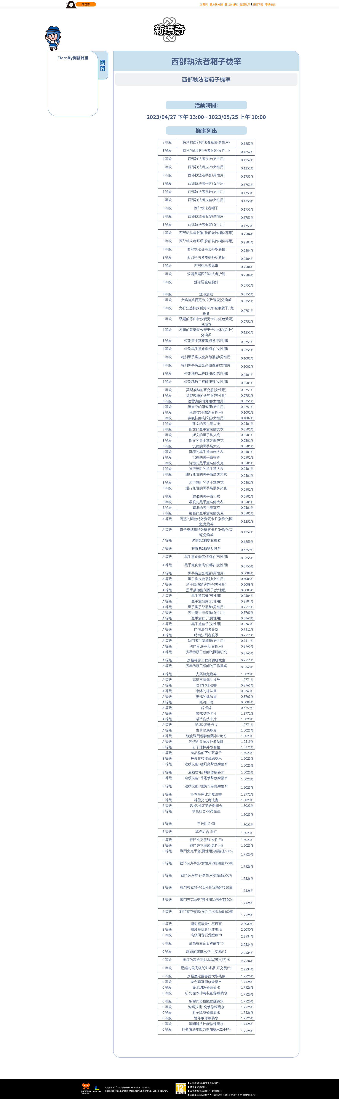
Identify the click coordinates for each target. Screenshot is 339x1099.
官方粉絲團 (216, 4)
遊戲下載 (258, 4)
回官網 (204, 4)
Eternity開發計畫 (73, 57)
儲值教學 (245, 4)
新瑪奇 (86, 4)
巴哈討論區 (231, 4)
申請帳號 (270, 4)
